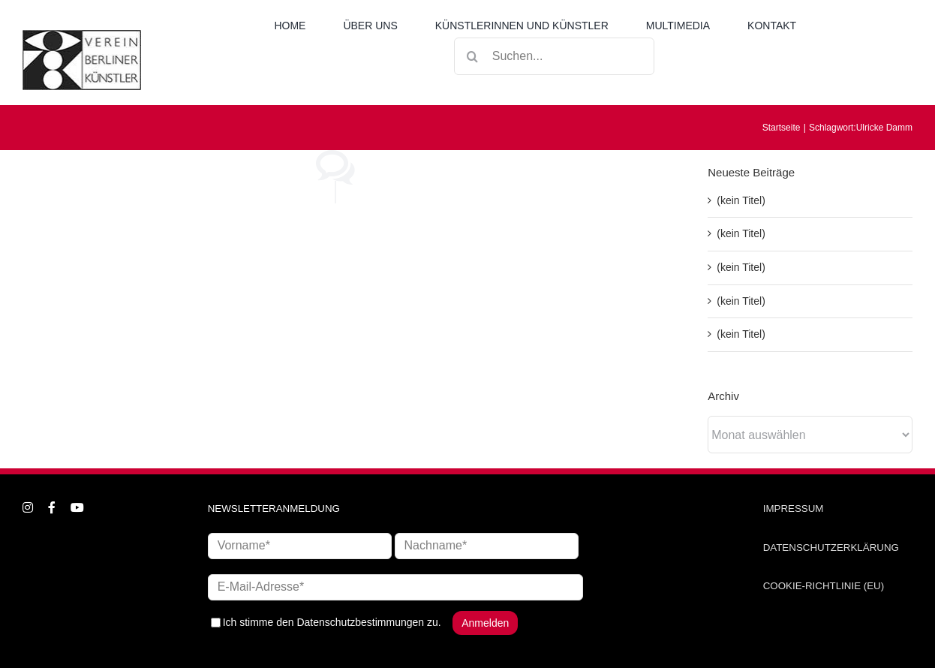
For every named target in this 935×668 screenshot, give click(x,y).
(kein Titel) (741, 200)
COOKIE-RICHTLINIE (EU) (823, 585)
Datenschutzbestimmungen (360, 621)
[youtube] (77, 507)
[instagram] (28, 507)
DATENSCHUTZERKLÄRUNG (831, 547)
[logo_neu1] (82, 35)
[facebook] (52, 507)
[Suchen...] (554, 56)
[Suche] (473, 56)
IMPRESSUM (793, 508)
